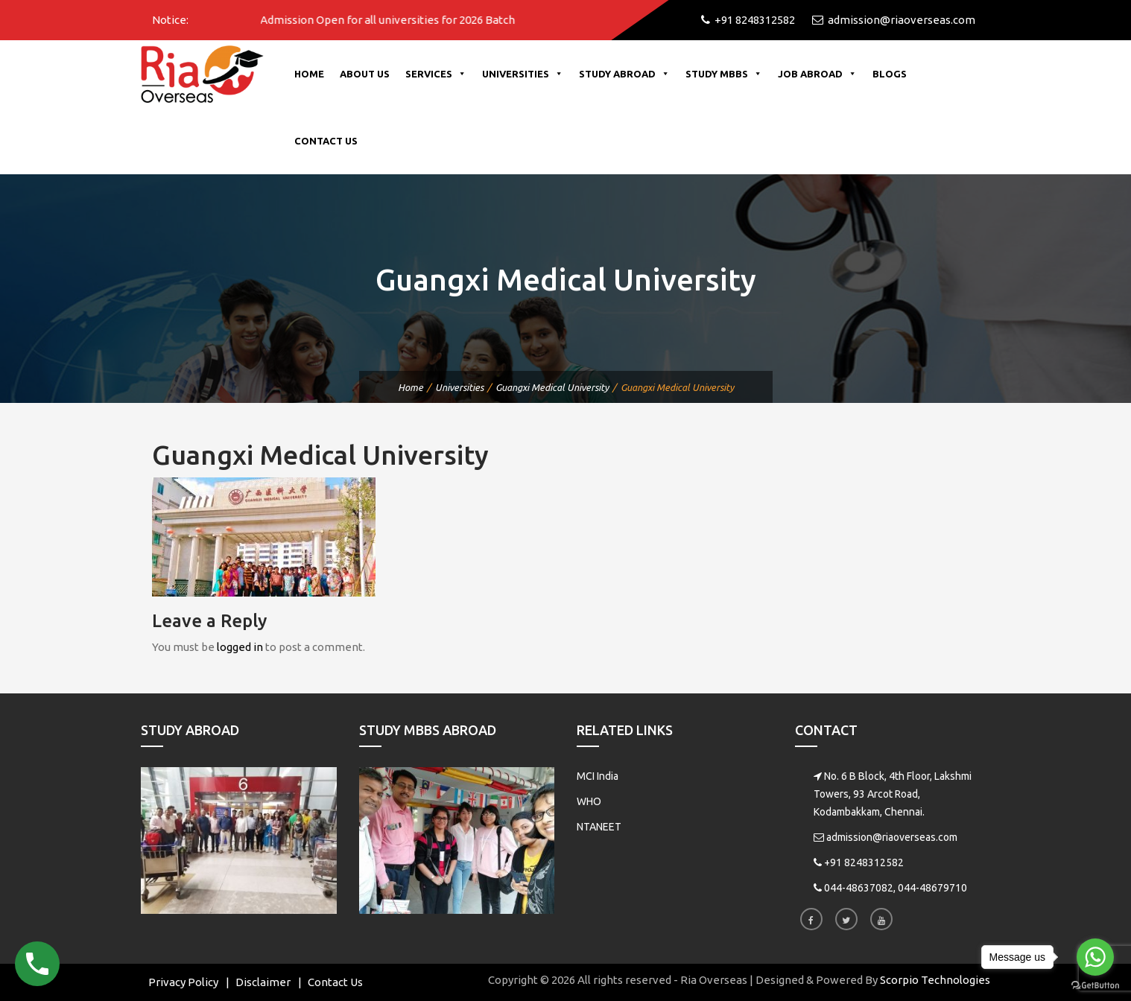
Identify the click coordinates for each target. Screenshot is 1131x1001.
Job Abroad (817, 74)
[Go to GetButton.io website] (1095, 986)
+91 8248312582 (864, 862)
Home (309, 74)
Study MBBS (723, 74)
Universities (522, 74)
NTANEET (599, 827)
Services (435, 74)
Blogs (889, 74)
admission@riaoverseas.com (891, 837)
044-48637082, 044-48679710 (895, 888)
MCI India (597, 776)
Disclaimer (263, 982)
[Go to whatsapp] (1095, 957)
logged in (240, 647)
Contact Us (326, 141)
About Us (365, 74)
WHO (589, 801)
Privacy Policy (183, 982)
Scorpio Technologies (935, 979)
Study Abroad (624, 74)
